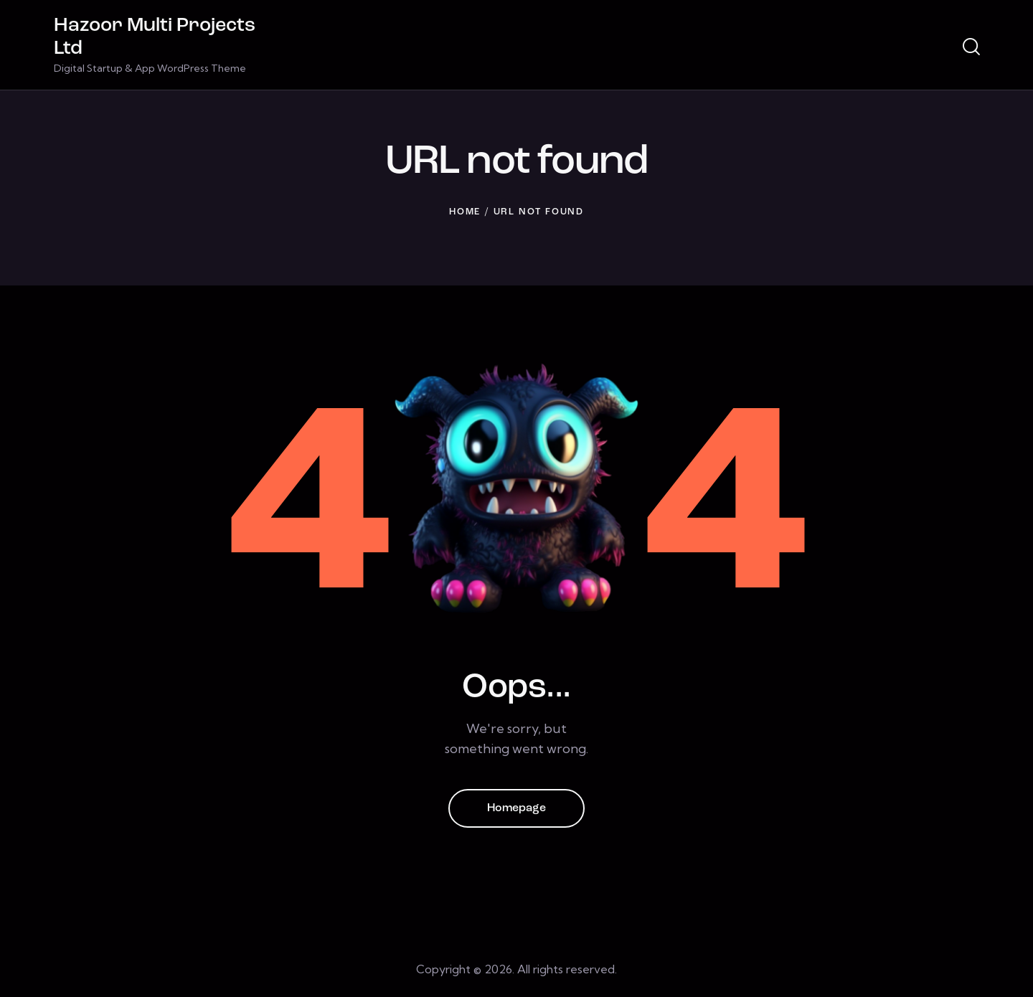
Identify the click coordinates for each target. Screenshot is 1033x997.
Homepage (516, 808)
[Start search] (971, 47)
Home (465, 212)
